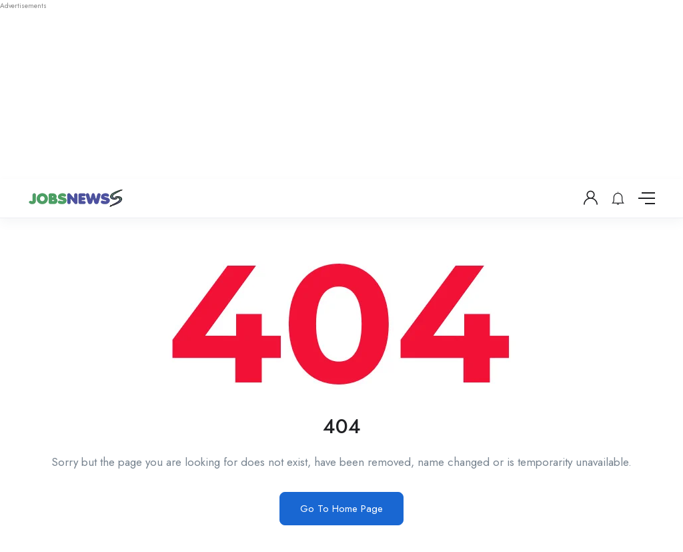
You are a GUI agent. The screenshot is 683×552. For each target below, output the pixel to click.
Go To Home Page (341, 508)
